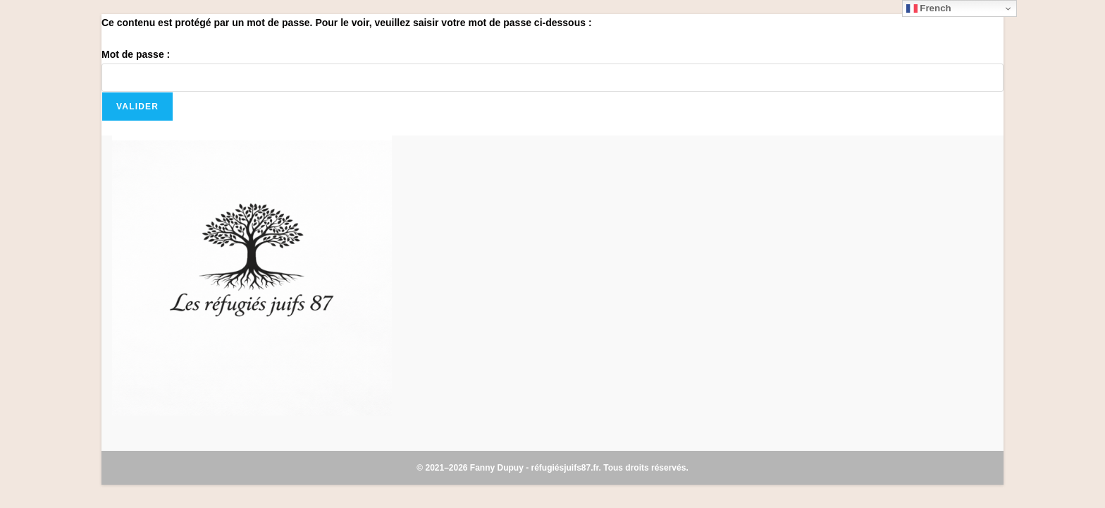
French (928, 8)
